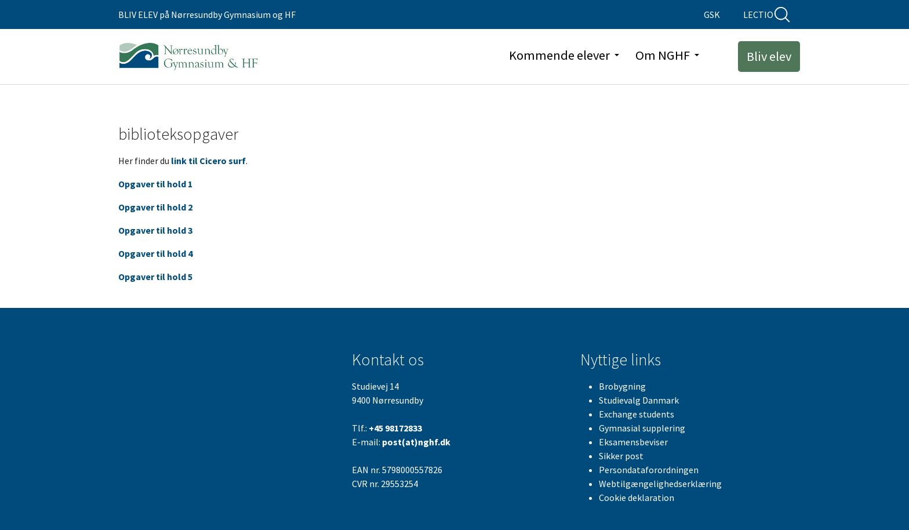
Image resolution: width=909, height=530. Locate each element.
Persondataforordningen (649, 469)
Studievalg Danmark (639, 400)
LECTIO (758, 14)
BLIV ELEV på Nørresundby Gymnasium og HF (207, 14)
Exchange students (636, 414)
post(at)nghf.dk (416, 442)
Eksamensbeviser (633, 442)
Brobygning (622, 386)
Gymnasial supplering (642, 428)
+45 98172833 (395, 428)
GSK (712, 14)
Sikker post (621, 456)
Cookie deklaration (636, 497)
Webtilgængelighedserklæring (660, 483)
